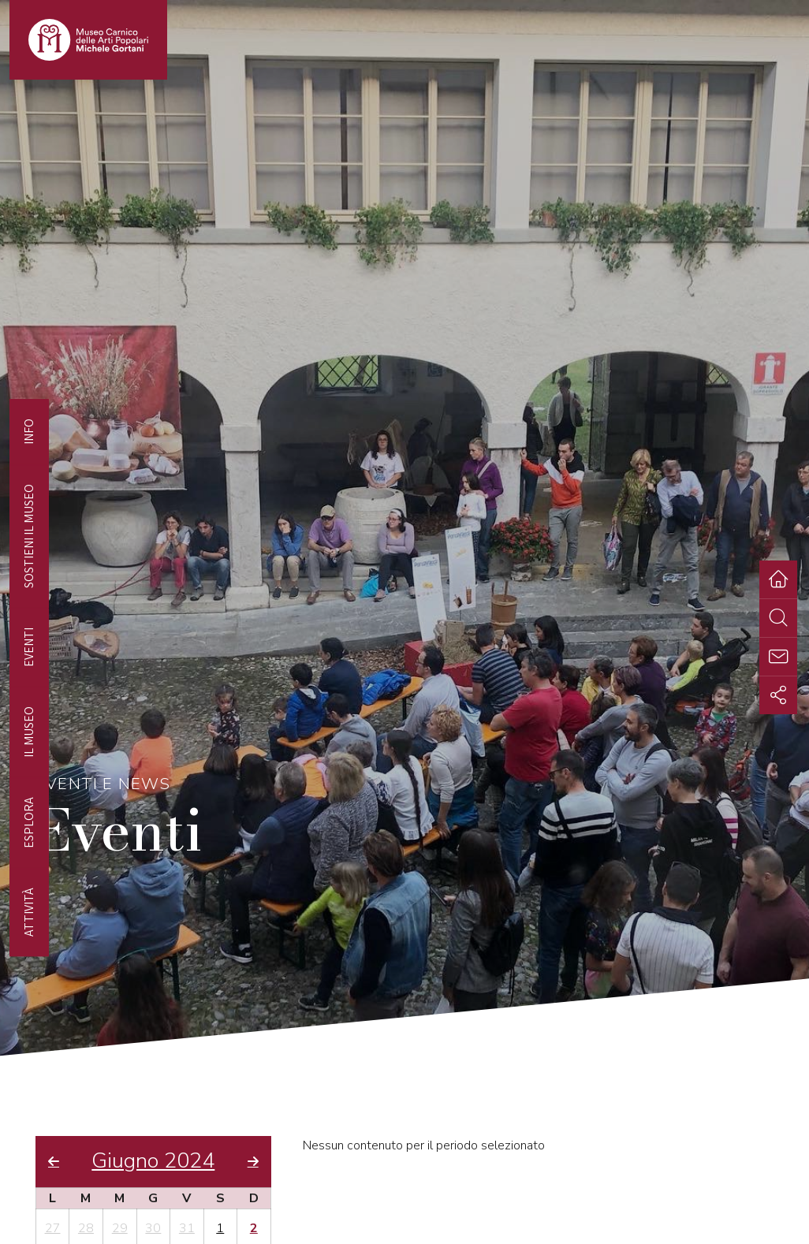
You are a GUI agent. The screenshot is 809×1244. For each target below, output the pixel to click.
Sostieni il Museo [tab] (29, 536)
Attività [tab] (29, 912)
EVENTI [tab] (29, 647)
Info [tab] (29, 432)
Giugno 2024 (152, 1161)
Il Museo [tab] (29, 732)
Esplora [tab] (29, 822)
